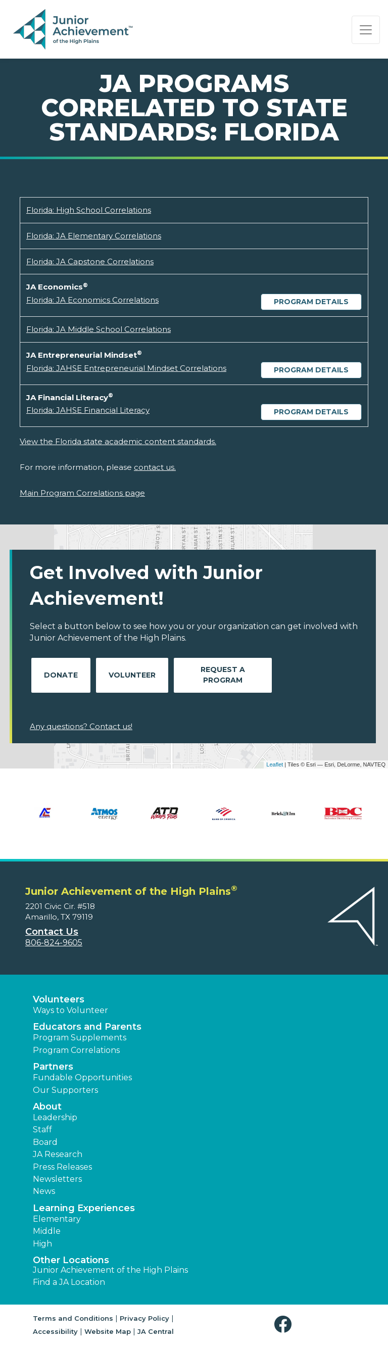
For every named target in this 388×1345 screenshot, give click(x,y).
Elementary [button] (57, 1219)
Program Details (311, 301)
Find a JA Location (69, 1282)
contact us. (155, 467)
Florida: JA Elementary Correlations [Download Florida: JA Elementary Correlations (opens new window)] (93, 236)
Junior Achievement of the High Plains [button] (110, 1270)
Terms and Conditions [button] (73, 1318)
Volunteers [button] (58, 999)
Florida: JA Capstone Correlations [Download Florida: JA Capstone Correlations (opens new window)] (90, 261)
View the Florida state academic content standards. (118, 441)
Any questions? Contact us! (81, 726)
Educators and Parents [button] (87, 1026)
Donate (61, 675)
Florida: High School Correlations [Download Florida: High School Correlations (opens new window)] (88, 210)
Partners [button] (53, 1066)
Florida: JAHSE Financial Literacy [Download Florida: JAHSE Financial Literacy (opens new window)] (88, 410)
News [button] (44, 1191)
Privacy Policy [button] (144, 1318)
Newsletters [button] (57, 1179)
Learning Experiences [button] (84, 1208)
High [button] (42, 1243)
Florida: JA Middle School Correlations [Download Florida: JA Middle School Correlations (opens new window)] (98, 329)
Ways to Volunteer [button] (70, 1010)
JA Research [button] (57, 1154)
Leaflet (274, 764)
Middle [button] (47, 1231)
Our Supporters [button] (65, 1090)
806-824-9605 (53, 942)
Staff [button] (42, 1129)
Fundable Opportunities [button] (82, 1077)
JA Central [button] (155, 1331)
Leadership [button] (55, 1117)
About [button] (47, 1106)
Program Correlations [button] (76, 1050)
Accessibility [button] (55, 1331)
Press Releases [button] (62, 1167)
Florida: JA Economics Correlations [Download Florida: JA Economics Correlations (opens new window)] (92, 300)
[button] (285, 1324)
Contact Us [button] (51, 931)
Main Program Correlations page (82, 493)
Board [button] (45, 1142)
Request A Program (223, 675)
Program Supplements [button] (79, 1037)
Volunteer (132, 675)
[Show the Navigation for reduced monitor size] (366, 30)
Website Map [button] (107, 1331)
